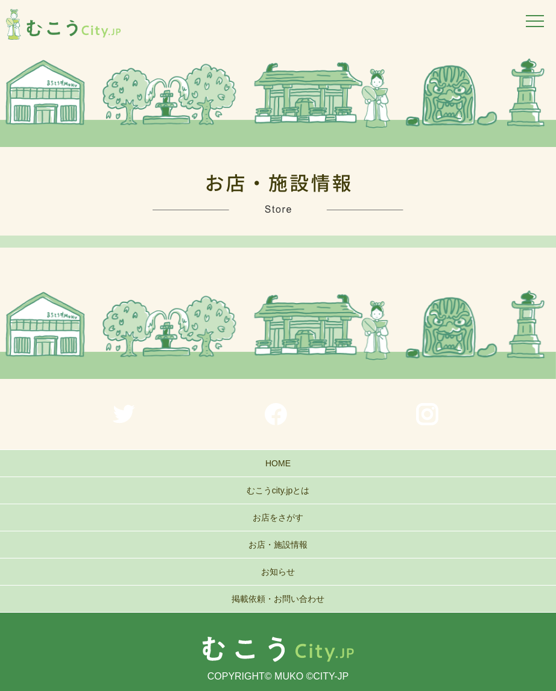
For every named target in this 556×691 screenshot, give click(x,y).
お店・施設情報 (278, 544)
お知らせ (278, 572)
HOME (278, 463)
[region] (278, 99)
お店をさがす (278, 517)
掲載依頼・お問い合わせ (278, 599)
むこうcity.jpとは (278, 490)
